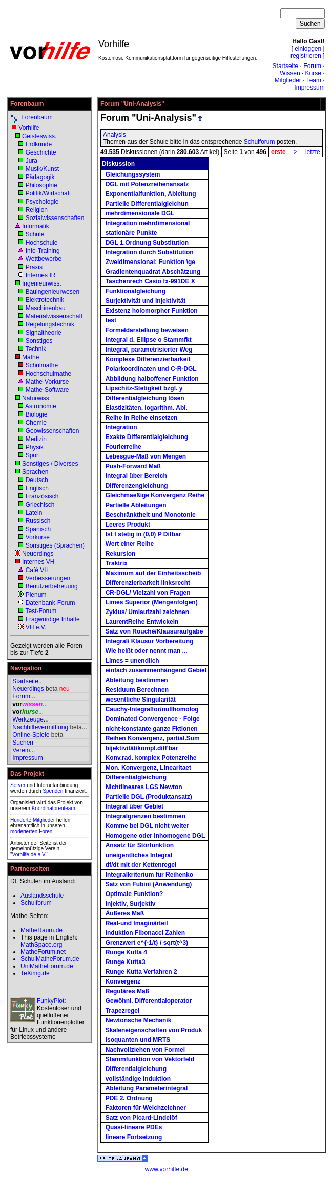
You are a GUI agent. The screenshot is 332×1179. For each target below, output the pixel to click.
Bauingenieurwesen (52, 291)
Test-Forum (40, 611)
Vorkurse (38, 537)
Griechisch (40, 504)
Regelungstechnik (50, 324)
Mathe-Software (47, 390)
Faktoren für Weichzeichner (146, 1107)
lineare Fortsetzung (134, 1137)
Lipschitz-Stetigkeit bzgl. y (144, 388)
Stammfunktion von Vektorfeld (150, 1059)
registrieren (306, 55)
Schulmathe (42, 365)
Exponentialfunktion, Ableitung (151, 194)
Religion (37, 209)
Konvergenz (123, 981)
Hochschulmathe (48, 373)
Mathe (30, 357)
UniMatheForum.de (46, 966)
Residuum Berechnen (137, 689)
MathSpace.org (41, 944)
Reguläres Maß (127, 991)
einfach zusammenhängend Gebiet (156, 670)
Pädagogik (40, 177)
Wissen (290, 73)
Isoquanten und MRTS (138, 1039)
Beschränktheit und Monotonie (151, 514)
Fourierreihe (123, 446)
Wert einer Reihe (130, 544)
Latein (34, 512)
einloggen (308, 48)
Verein (21, 750)
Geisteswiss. (39, 136)
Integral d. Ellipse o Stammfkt (149, 339)
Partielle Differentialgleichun (147, 203)
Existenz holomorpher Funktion (152, 310)
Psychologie (42, 201)
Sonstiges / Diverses (50, 463)
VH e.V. (36, 627)
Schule (35, 234)
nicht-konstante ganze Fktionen (152, 728)
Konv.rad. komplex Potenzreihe (151, 757)
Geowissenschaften (52, 430)
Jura (31, 160)
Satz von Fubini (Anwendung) (149, 884)
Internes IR (41, 275)
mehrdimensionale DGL (140, 213)
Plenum (36, 594)
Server (17, 785)
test (111, 320)
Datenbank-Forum (50, 602)
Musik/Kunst (42, 168)
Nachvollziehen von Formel (145, 1049)
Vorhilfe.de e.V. (29, 854)
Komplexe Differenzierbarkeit (148, 359)
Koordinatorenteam (53, 808)
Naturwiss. (36, 398)
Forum (312, 66)
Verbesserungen (48, 578)
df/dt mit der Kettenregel (141, 864)
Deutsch (37, 480)
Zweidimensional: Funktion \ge (150, 262)
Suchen (22, 742)
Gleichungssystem (133, 174)
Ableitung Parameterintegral (147, 1088)
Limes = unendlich (132, 660)
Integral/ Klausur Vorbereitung (150, 641)
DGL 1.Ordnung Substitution (147, 242)
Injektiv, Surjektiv (131, 903)
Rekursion (121, 553)
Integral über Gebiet (134, 806)
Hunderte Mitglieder (32, 820)
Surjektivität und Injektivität (146, 300)
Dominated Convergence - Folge (153, 719)
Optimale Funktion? (134, 894)
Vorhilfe (28, 128)
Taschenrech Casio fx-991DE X (150, 281)
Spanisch (38, 529)
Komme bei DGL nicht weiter (147, 825)
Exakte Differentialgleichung (147, 437)
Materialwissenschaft (54, 316)
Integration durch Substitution (150, 252)
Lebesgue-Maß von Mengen (146, 456)
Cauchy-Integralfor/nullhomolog (152, 709)
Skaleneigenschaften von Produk (154, 1030)
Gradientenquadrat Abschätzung (153, 271)
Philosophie (41, 185)
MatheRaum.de (41, 930)
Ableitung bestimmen (137, 680)
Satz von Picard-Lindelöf (141, 1117)
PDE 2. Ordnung (129, 1098)
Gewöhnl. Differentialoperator (149, 1001)
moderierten (23, 831)
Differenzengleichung (137, 485)
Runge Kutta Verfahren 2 (141, 971)
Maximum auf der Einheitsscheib (153, 573)
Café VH (37, 570)
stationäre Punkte (131, 232)
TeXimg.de (35, 973)
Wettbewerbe (43, 259)
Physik (35, 447)
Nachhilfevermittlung (40, 727)
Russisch (38, 521)
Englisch (37, 488)
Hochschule (42, 242)
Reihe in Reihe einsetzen (142, 417)
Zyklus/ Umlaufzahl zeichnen (147, 612)
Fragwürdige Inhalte (53, 619)
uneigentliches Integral (139, 855)
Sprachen (35, 471)
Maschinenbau (46, 308)
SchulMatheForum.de (49, 959)
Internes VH (38, 561)
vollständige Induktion (138, 1078)
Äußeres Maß (125, 913)
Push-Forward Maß (133, 466)
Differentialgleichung (136, 777)
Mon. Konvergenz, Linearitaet (148, 767)
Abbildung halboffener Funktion (152, 378)
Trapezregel (123, 1010)
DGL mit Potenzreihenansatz (147, 184)
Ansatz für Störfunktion (140, 845)
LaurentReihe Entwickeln (142, 621)
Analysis (114, 134)
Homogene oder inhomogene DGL (155, 835)
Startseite (286, 66)
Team (313, 80)
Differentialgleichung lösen (145, 398)
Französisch (42, 496)
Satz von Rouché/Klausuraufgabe (154, 631)
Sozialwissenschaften (55, 218)
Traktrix (117, 563)
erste (278, 152)
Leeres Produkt (128, 524)
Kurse (313, 73)
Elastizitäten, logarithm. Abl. (147, 407)
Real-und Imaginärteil (137, 923)
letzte (312, 152)
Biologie (37, 414)
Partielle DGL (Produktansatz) (149, 796)
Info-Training (43, 250)
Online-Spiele (30, 734)
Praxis (34, 267)
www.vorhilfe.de (166, 1169)
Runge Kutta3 (126, 962)
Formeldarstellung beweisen (147, 330)
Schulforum (259, 141)
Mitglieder (288, 80)
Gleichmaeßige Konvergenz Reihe (155, 495)
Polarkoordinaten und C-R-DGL (151, 369)
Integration (121, 427)
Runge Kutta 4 (126, 952)
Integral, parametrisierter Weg (149, 349)
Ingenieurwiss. (41, 283)
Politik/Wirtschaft (48, 193)
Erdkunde (39, 144)
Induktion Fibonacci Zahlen (145, 932)
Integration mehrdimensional (148, 223)
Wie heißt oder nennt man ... (147, 650)
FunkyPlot (50, 1001)
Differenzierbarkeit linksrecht (148, 582)
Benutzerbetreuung (52, 586)
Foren (45, 831)
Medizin (36, 439)
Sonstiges (39, 340)
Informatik (35, 226)
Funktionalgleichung (135, 291)
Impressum (309, 87)
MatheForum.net (43, 951)
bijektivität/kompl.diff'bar (142, 748)
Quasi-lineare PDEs (134, 1127)
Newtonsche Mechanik (139, 1020)
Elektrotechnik (45, 299)
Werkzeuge (27, 719)
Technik (35, 349)
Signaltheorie (43, 332)
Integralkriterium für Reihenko (149, 874)
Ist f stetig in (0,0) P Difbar (143, 534)
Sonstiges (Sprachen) (55, 545)
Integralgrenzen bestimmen (145, 816)
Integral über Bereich (136, 475)
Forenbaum (36, 117)
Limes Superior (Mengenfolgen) (152, 602)
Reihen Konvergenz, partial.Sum (153, 738)
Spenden (53, 791)
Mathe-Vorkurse (47, 381)
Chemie (36, 422)
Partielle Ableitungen (136, 505)
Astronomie (40, 406)
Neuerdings (37, 553)
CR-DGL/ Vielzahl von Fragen (148, 592)
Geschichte (41, 152)
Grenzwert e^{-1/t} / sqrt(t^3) (147, 942)
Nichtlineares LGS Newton (144, 787)
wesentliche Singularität (141, 699)
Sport (33, 455)
